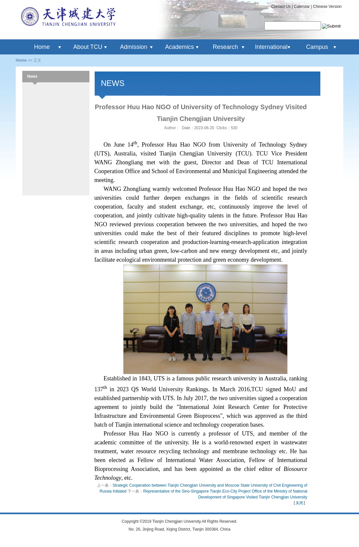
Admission (133, 47)
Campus (317, 47)
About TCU (88, 47)
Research (225, 47)
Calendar (302, 6)
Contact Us (281, 6)
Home (42, 47)
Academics (179, 47)
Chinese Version (327, 6)
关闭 (299, 503)
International (271, 47)
